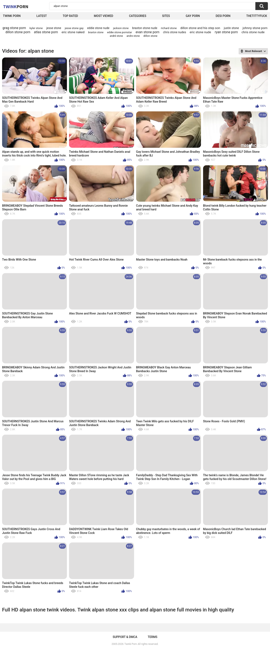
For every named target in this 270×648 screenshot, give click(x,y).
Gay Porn (193, 16)
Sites (166, 16)
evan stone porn (147, 32)
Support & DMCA (125, 637)
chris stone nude (253, 32)
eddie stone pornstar (119, 32)
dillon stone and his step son (200, 28)
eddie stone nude (98, 28)
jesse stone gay (74, 28)
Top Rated (70, 16)
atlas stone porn (46, 32)
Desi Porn (223, 16)
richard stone (169, 28)
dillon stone (150, 35)
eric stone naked (72, 32)
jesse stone (53, 28)
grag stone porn (14, 28)
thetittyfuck (256, 16)
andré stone (116, 35)
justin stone (231, 28)
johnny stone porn (255, 28)
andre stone (133, 35)
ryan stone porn (226, 32)
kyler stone (36, 28)
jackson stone (121, 28)
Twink (15, 6)
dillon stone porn (17, 32)
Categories (137, 16)
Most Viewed (103, 16)
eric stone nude (200, 32)
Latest (41, 16)
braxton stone (95, 32)
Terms (152, 637)
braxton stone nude (144, 28)
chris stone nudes (174, 32)
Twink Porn (12, 16)
